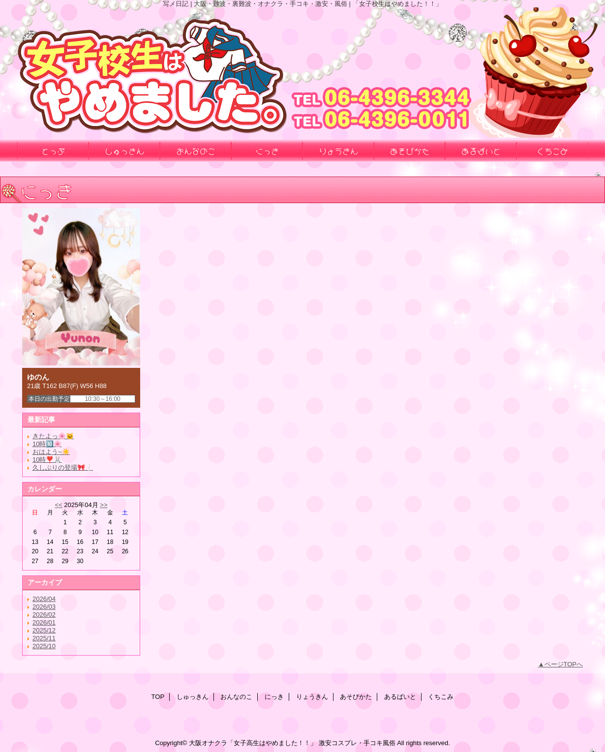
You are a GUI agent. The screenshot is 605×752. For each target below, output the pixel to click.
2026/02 (44, 614)
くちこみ (441, 696)
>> (103, 505)
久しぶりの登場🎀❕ (62, 467)
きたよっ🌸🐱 (53, 436)
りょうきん (312, 696)
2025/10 (44, 646)
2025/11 (44, 638)
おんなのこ (236, 696)
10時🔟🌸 (46, 444)
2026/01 (44, 622)
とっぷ (53, 150)
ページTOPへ (563, 664)
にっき (274, 696)
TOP (158, 696)
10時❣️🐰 (46, 459)
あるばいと (400, 696)
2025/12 (44, 630)
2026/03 (44, 606)
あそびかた (356, 696)
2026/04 (44, 598)
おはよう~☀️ (51, 451)
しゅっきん (193, 696)
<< (58, 505)
